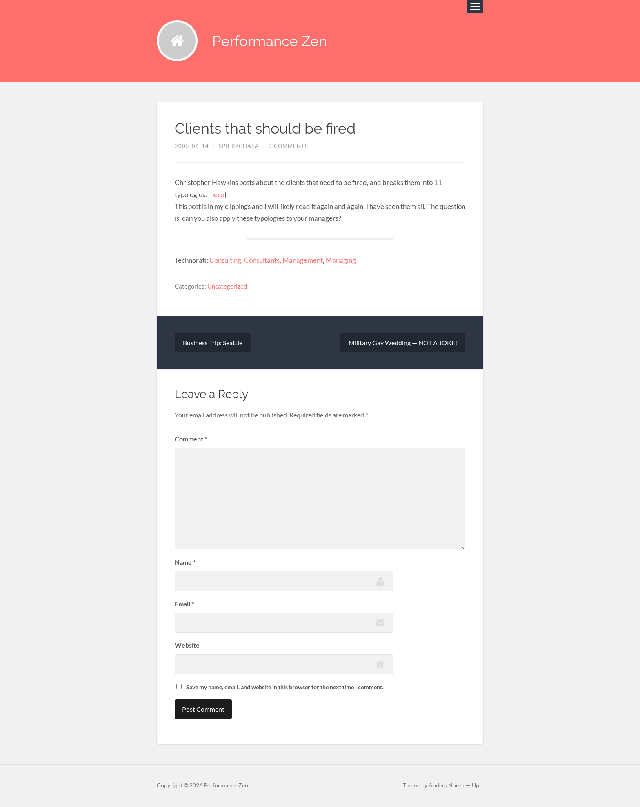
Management (302, 260)
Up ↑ (477, 785)
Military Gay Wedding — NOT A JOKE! (403, 342)
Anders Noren (446, 785)
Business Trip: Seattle (212, 342)
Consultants (262, 260)
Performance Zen (269, 41)
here (217, 194)
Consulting (225, 260)
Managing (341, 260)
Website (187, 645)
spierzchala (239, 146)
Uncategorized (227, 286)
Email (184, 604)
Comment (191, 439)
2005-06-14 (192, 146)
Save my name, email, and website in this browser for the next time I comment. (284, 687)
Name (185, 562)
